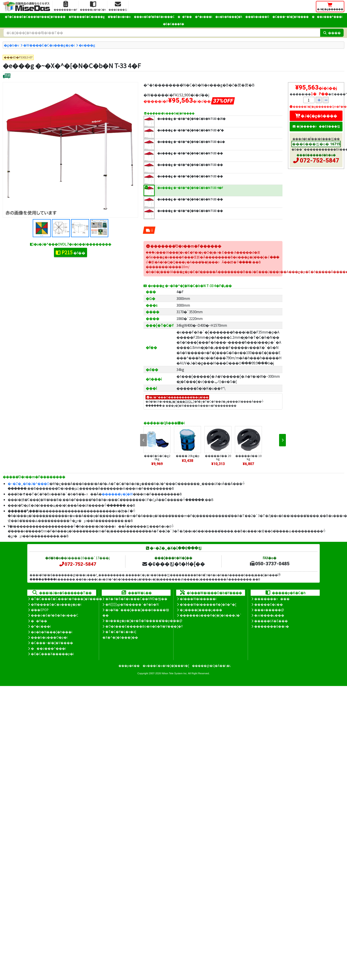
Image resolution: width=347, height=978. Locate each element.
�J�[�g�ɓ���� (316, 115)
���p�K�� (129, 665)
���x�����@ (269, 609)
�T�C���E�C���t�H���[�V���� (35, 17)
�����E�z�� (268, 604)
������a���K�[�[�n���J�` (211, 615)
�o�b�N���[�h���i (51, 632)
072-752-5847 (319, 160)
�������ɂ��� (272, 598)
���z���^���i (327, 17)
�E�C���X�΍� (173, 24)
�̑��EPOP (40, 609)
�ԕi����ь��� (269, 615)
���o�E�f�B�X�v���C (154, 17)
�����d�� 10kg (248, 457)
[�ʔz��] (7, 76)
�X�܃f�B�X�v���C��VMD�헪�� (136, 598)
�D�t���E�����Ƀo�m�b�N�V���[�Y (144, 626)
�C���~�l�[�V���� (290, 17)
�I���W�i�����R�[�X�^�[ (208, 604)
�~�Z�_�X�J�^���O (28, 483)
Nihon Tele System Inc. (174, 673)
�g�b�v (11, 45)
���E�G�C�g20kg (157, 457)
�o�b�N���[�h (228, 17)
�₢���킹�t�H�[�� (173, 563)
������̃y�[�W (117, 493)
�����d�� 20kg (218, 457)
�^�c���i (203, 17)
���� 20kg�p (187, 456)
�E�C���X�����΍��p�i (52, 653)
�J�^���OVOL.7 (181, 401)
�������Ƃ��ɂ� (271, 626)
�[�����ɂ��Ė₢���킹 (316, 126)
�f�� (70, 252)
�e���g (87, 45)
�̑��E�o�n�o (119, 17)
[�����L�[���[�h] (161, 33)
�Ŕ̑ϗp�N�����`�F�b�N (132, 604)
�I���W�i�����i (198, 598)
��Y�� (185, 17)
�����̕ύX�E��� (271, 621)
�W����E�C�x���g (86, 17)
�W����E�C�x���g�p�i (49, 45)
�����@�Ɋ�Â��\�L (211, 665)
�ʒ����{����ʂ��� (201, 609)
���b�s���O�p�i (49, 637)
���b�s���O (257, 17)
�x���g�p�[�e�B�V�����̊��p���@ (143, 620)
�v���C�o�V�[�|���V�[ (166, 665)
